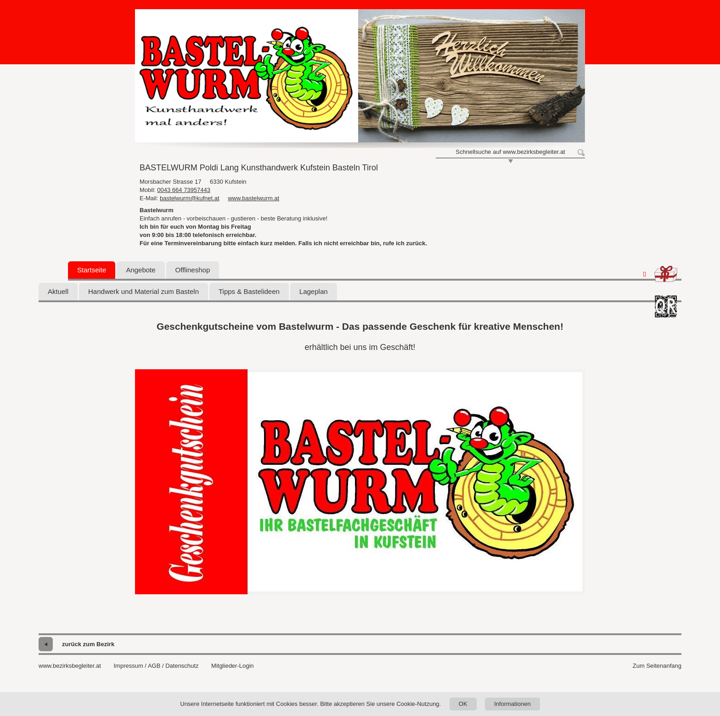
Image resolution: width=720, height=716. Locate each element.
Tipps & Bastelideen (249, 291)
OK (463, 703)
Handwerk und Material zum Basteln (143, 291)
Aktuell (58, 291)
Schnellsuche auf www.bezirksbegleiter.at (510, 151)
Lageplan (313, 291)
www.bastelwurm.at (253, 198)
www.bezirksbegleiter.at (70, 665)
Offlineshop (192, 270)
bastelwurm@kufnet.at (189, 198)
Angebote (140, 270)
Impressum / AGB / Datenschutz (155, 665)
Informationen (512, 703)
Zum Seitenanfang (657, 665)
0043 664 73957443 (183, 189)
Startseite (91, 270)
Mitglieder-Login (232, 665)
